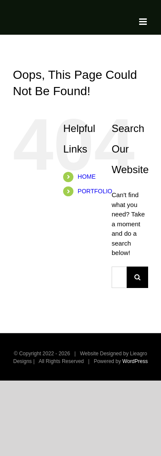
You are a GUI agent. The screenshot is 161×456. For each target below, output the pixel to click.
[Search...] (119, 277)
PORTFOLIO (95, 191)
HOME (87, 176)
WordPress (135, 361)
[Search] (137, 277)
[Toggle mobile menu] (143, 21)
